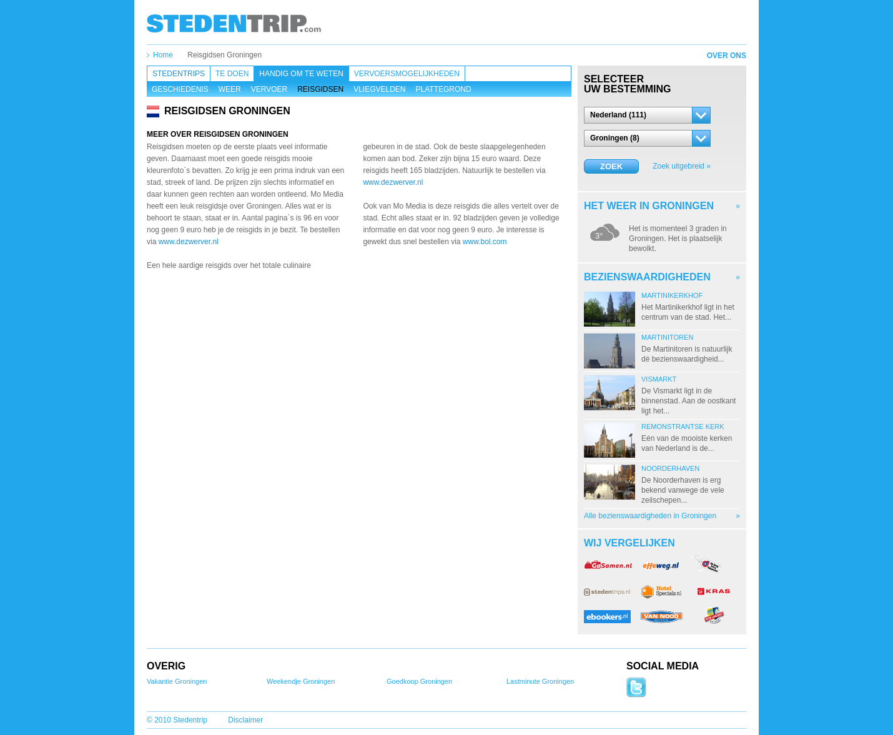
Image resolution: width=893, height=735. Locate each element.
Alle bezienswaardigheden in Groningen (650, 515)
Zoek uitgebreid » (682, 166)
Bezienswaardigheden (647, 277)
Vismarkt (658, 379)
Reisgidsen (320, 89)
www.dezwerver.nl (189, 241)
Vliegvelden (379, 89)
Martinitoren (667, 337)
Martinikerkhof (672, 295)
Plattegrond (443, 89)
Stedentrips (178, 73)
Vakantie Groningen (177, 681)
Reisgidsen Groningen (224, 55)
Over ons (726, 55)
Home (163, 55)
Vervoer (269, 89)
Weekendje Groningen (301, 681)
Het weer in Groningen (649, 205)
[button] (647, 115)
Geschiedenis (180, 89)
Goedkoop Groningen (419, 681)
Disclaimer (245, 720)
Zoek (611, 166)
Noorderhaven (670, 468)
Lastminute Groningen (540, 681)
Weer (230, 89)
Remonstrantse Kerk (682, 426)
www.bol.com (485, 241)
